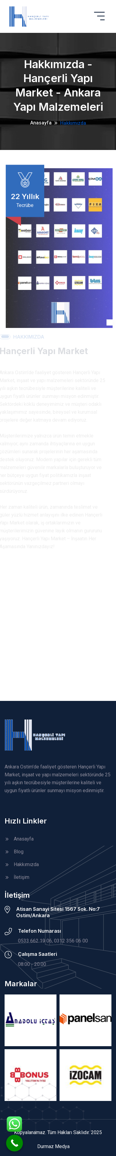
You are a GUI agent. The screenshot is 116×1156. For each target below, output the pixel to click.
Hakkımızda (73, 123)
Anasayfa (41, 123)
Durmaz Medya (53, 1146)
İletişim (21, 877)
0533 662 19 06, (35, 941)
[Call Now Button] (14, 1143)
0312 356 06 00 (71, 941)
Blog (19, 852)
